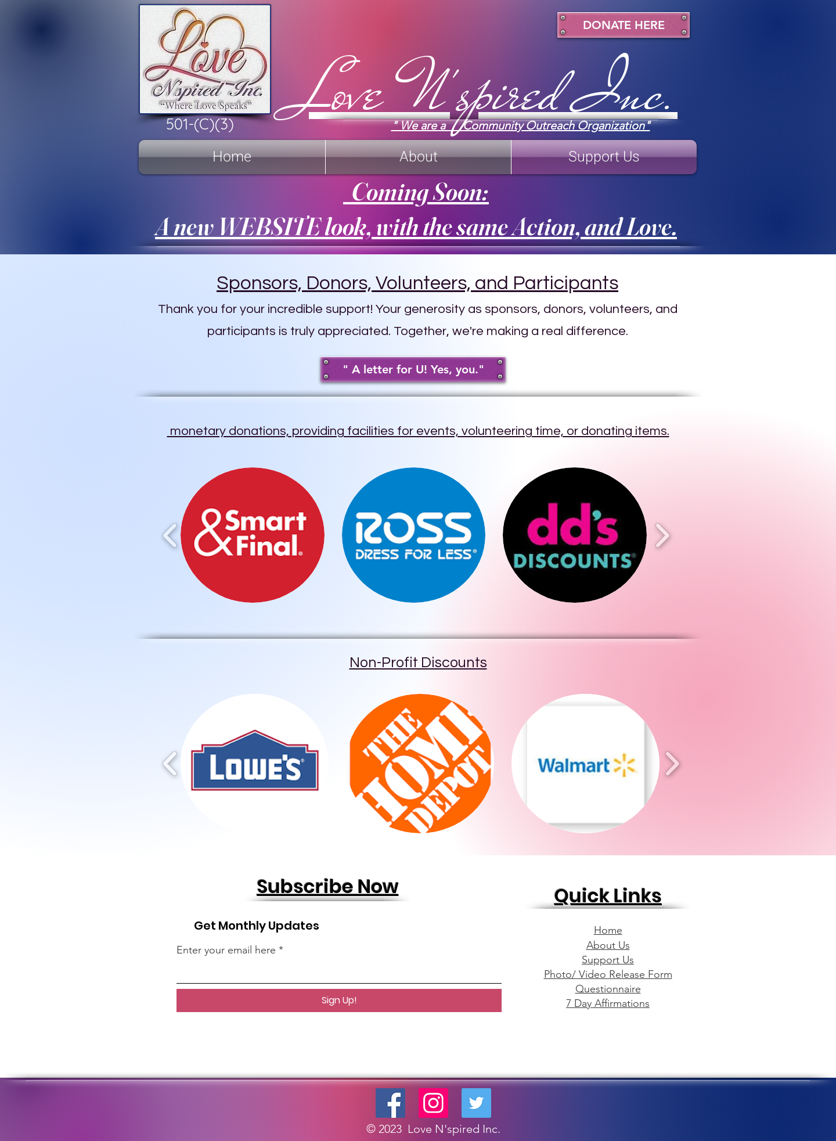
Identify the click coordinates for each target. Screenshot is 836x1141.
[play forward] (662, 535)
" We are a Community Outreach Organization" (520, 125)
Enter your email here (226, 950)
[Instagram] (433, 1103)
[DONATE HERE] (623, 25)
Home (608, 930)
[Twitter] (476, 1103)
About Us (608, 945)
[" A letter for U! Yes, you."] (413, 369)
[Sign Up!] (339, 1000)
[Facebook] (390, 1103)
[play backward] (170, 535)
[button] (253, 535)
